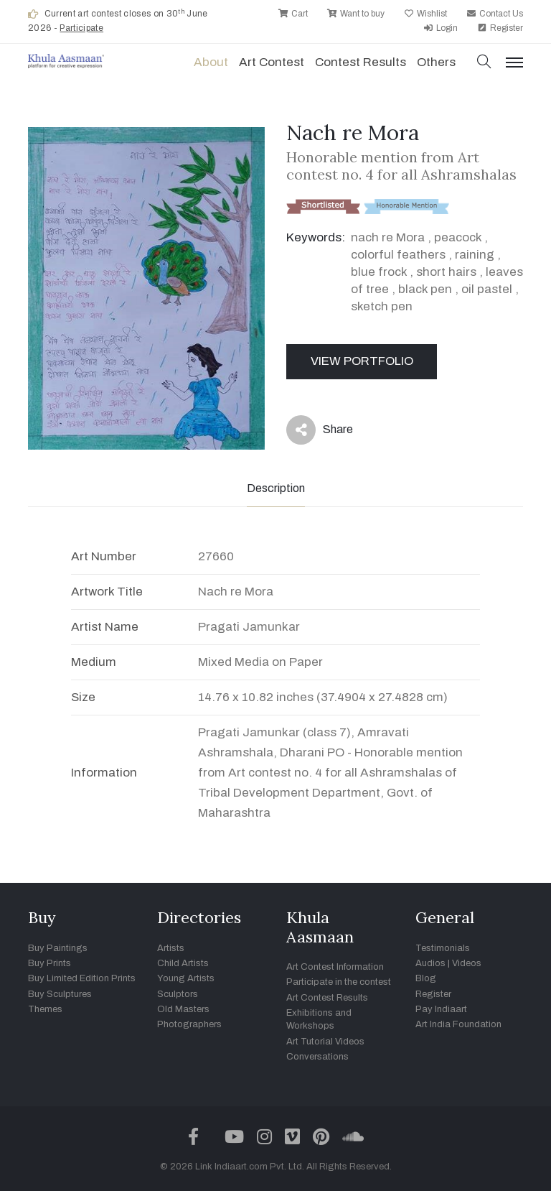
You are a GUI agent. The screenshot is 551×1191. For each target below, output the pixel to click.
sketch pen (382, 306)
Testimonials (442, 948)
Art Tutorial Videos (325, 1042)
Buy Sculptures (60, 994)
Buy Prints (49, 963)
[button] (484, 63)
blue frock (379, 272)
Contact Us (494, 14)
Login (440, 28)
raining (474, 254)
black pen (425, 289)
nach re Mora (388, 237)
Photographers (189, 1024)
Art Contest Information (335, 967)
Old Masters (183, 1009)
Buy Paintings (58, 948)
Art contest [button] (271, 62)
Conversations (317, 1057)
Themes (45, 1009)
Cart (293, 14)
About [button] (211, 62)
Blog (425, 978)
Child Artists (183, 963)
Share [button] (319, 430)
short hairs (446, 272)
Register (500, 28)
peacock (457, 237)
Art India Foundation (458, 1024)
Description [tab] (276, 488)
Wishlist (425, 14)
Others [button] (436, 62)
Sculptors (177, 994)
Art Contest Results (327, 998)
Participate (81, 28)
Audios (430, 963)
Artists (170, 948)
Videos (466, 963)
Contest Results (360, 62)
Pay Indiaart (441, 1009)
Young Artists (186, 978)
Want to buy (356, 14)
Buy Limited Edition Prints (82, 978)
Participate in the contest (338, 982)
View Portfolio (362, 361)
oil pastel (486, 289)
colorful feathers (398, 254)
